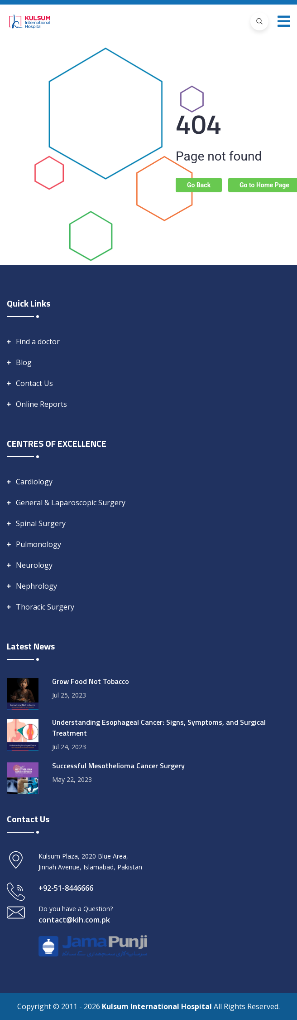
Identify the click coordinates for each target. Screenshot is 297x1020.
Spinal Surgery (41, 523)
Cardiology (34, 482)
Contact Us (34, 383)
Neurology (34, 565)
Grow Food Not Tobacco (90, 681)
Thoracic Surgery (45, 607)
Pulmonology (38, 544)
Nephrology (36, 586)
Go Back (199, 185)
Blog (24, 362)
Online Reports (41, 404)
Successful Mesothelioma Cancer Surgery (118, 765)
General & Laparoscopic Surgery (70, 503)
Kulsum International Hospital (158, 1006)
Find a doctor (38, 342)
